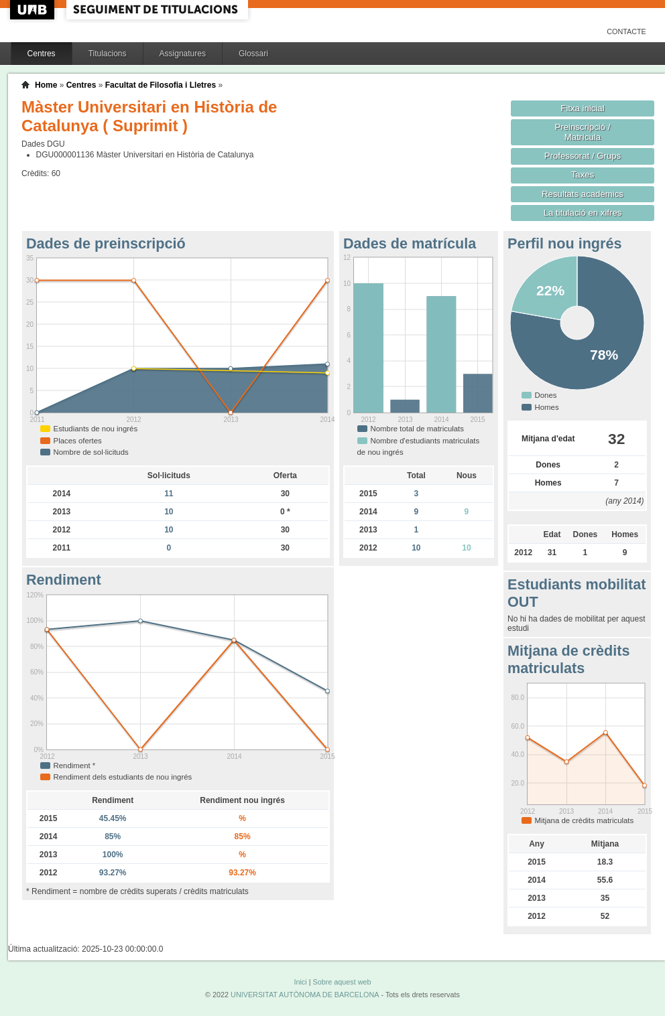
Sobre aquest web (341, 982)
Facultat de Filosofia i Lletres (160, 85)
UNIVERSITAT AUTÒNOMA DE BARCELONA (305, 995)
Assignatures (183, 53)
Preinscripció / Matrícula (583, 132)
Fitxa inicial (582, 108)
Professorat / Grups (582, 156)
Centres (41, 53)
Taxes (583, 174)
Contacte (626, 31)
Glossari (253, 53)
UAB (33, 9)
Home (46, 85)
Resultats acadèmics (582, 194)
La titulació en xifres (583, 213)
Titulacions (107, 53)
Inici (300, 982)
